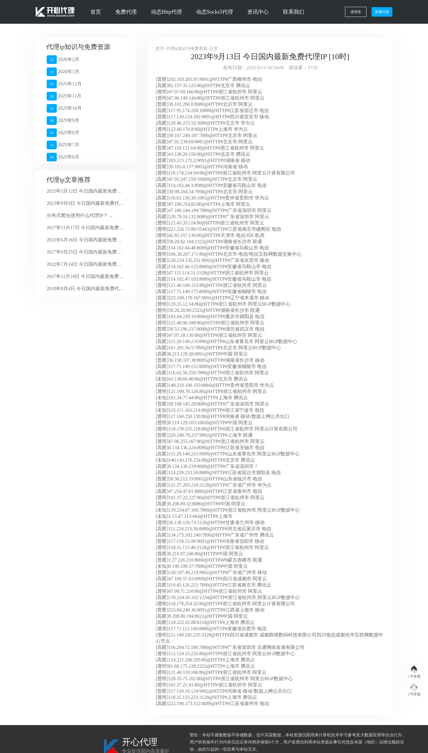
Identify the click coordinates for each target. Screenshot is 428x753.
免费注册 (382, 12)
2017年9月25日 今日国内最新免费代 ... (85, 251)
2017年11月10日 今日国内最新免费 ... (85, 276)
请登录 (355, 12)
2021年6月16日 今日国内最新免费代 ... (85, 239)
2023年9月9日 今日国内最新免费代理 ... (85, 203)
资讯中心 (258, 12)
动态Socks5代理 (214, 12)
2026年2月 (63, 59)
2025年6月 (63, 157)
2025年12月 (64, 84)
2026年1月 (63, 71)
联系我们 (293, 12)
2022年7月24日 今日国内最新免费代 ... (85, 264)
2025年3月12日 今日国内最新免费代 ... (85, 191)
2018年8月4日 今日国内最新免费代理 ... (85, 288)
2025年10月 (64, 108)
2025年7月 (63, 145)
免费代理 (126, 12)
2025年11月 (64, 96)
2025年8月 (63, 132)
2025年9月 (63, 120)
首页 (95, 12)
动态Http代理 (166, 12)
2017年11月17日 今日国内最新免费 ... (85, 227)
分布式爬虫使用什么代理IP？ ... (80, 215)
